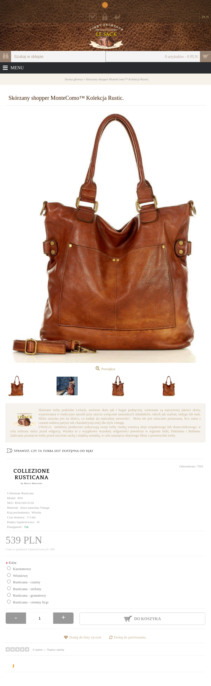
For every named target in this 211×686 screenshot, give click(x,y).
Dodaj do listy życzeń (85, 637)
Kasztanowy (22, 569)
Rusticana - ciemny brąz (31, 602)
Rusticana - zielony (27, 589)
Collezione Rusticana (20, 493)
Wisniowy (20, 575)
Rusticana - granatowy (29, 595)
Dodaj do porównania (130, 637)
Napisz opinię (55, 649)
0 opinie (38, 649)
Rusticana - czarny (26, 582)
